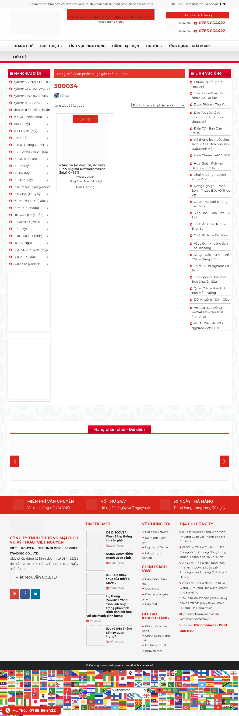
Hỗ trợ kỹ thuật (155, 645)
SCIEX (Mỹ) (19, 166)
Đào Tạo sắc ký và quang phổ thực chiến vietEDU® (208, 117)
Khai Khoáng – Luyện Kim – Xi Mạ (209, 177)
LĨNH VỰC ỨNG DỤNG (87, 46)
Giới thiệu (51, 46)
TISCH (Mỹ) (19, 124)
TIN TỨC (154, 46)
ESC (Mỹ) (18, 229)
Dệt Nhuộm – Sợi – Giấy (211, 299)
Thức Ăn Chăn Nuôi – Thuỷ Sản (209, 226)
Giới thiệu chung (157, 531)
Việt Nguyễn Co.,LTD (36, 577)
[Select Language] (129, 690)
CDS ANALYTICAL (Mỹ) (28, 250)
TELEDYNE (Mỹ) (23, 131)
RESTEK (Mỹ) (21, 180)
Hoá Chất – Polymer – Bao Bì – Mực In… (209, 165)
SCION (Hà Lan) (23, 159)
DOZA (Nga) (20, 243)
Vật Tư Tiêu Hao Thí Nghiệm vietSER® (207, 325)
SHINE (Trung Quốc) (26, 145)
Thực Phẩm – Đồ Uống (211, 235)
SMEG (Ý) (18, 138)
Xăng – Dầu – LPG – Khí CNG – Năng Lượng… (210, 257)
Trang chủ (23, 46)
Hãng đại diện (125, 46)
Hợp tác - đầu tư (156, 547)
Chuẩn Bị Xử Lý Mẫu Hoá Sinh (208, 84)
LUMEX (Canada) (24, 208)
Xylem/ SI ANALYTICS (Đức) (29, 82)
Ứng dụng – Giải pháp (191, 46)
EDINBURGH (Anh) (25, 236)
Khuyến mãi (153, 651)
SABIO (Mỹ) (20, 173)
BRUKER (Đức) (22, 257)
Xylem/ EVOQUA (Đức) (28, 96)
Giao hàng (152, 588)
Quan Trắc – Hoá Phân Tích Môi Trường (210, 290)
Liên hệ (20, 57)
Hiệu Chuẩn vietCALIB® (212, 155)
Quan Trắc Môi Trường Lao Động (210, 204)
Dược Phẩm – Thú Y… (210, 104)
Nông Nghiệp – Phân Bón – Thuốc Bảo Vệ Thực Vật (211, 190)
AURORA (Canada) (25, 264)
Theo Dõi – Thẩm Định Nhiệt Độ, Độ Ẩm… (210, 95)
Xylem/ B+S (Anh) (24, 103)
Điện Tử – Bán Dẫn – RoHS (208, 130)
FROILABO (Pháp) (25, 222)
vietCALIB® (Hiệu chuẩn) (29, 110)
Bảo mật (151, 604)
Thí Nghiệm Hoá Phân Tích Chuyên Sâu (210, 279)
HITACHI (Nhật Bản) (26, 215)
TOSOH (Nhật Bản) (25, 117)
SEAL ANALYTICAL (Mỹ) (29, 152)
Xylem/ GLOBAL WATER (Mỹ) (29, 89)
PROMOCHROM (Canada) (29, 187)
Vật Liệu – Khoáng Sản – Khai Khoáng (211, 246)
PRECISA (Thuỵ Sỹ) (25, 194)
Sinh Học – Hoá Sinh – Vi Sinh (211, 215)
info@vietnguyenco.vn (202, 4)
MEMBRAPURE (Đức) (27, 201)
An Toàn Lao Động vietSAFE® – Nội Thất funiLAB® (208, 312)
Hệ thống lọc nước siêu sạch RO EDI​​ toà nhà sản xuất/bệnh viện (210, 144)
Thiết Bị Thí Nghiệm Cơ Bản (210, 268)
